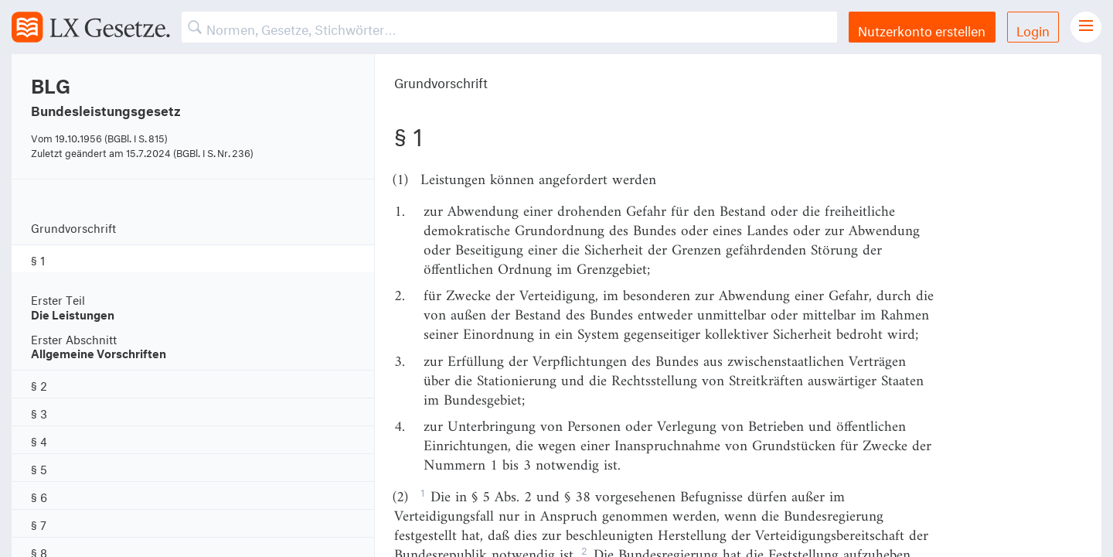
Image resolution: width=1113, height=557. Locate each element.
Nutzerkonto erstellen (921, 29)
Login (1033, 29)
